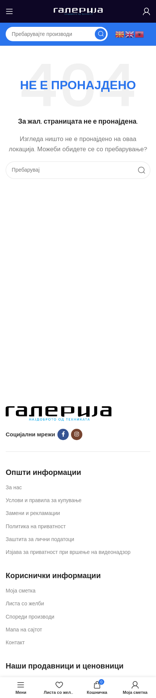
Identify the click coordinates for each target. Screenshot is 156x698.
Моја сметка (21, 591)
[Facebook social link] (63, 434)
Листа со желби (25, 603)
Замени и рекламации (33, 513)
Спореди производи (30, 617)
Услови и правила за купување (44, 500)
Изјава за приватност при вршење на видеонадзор (68, 552)
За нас (14, 487)
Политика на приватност (36, 526)
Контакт (15, 642)
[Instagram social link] (76, 434)
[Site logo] (78, 11)
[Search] (57, 34)
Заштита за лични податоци (40, 539)
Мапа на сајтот (24, 630)
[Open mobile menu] (9, 11)
